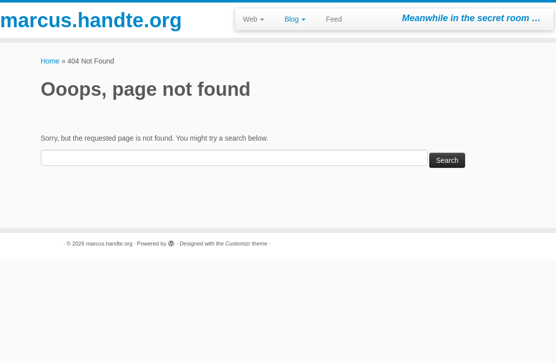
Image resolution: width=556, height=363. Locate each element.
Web (253, 19)
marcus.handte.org (65, 20)
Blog (295, 19)
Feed (334, 19)
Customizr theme (246, 243)
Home (50, 61)
